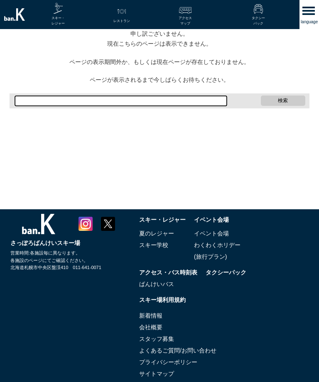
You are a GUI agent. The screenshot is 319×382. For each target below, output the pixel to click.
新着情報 (150, 315)
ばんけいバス (156, 284)
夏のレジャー (156, 233)
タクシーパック (226, 272)
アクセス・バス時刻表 (168, 272)
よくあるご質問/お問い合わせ (177, 350)
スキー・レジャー (162, 219)
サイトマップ (156, 373)
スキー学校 (153, 245)
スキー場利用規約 (162, 299)
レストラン (121, 21)
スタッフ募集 (156, 338)
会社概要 (150, 327)
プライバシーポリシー (168, 362)
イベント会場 (211, 219)
